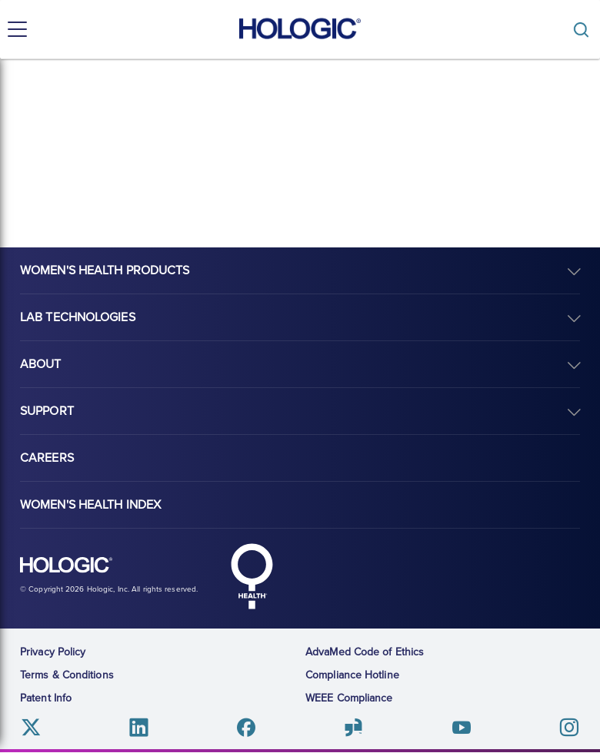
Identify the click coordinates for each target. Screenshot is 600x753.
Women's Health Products (104, 270)
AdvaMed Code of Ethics (364, 651)
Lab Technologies (77, 317)
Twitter (31, 727)
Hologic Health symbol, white (251, 576)
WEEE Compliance (349, 698)
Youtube (461, 727)
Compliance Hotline (352, 675)
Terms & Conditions (67, 675)
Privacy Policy (52, 651)
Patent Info (46, 698)
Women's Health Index (90, 505)
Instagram (569, 727)
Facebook (246, 727)
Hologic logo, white (66, 565)
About (41, 364)
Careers (47, 458)
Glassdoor (353, 727)
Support (47, 411)
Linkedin (139, 727)
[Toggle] (584, 29)
